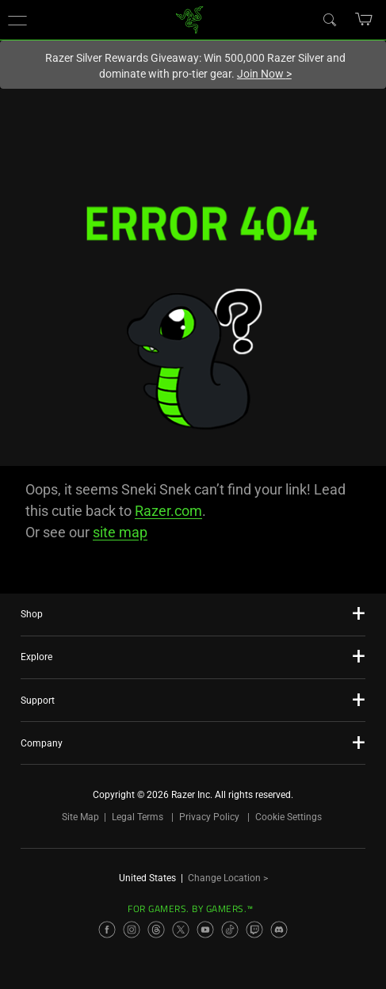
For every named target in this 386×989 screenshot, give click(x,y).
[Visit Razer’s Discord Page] (279, 929)
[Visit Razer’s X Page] (181, 929)
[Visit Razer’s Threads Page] (156, 929)
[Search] (329, 19)
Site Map (80, 817)
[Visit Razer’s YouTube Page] (205, 929)
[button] (17, 19)
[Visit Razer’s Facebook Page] (107, 929)
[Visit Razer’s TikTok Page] (230, 929)
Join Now (264, 73)
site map (120, 532)
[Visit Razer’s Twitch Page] (254, 929)
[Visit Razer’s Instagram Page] (131, 929)
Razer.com (168, 510)
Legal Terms (137, 817)
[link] (189, 18)
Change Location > (228, 878)
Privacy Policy (209, 817)
